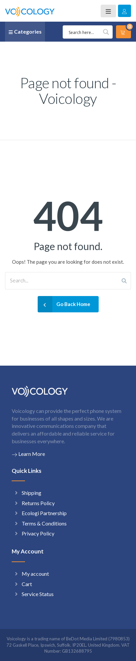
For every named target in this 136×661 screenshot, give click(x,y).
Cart (27, 584)
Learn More (28, 454)
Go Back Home (64, 304)
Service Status (38, 594)
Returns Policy (38, 503)
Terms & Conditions (44, 523)
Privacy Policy (38, 533)
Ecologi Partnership (44, 513)
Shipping (31, 493)
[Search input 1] (89, 32)
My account (35, 573)
